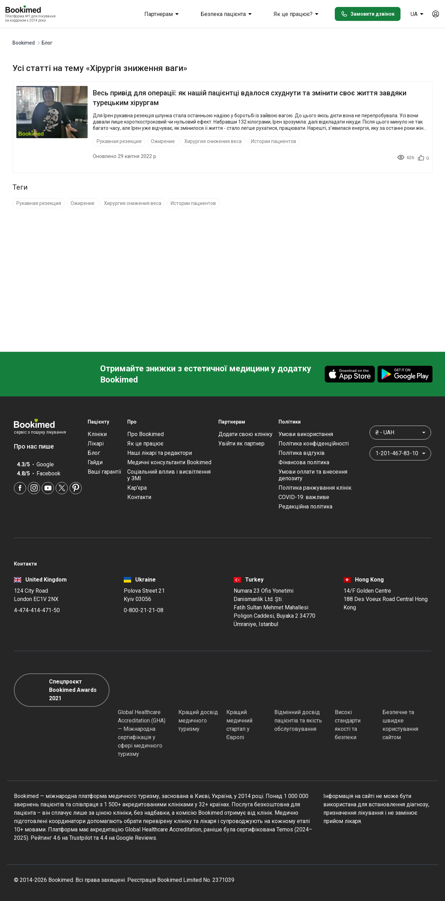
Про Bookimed (145, 434)
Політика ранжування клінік (314, 487)
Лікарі (96, 443)
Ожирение (163, 141)
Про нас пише (37, 446)
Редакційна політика (305, 506)
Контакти (139, 497)
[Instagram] (34, 488)
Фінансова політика (303, 462)
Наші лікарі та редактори (159, 453)
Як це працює (145, 443)
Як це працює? (297, 14)
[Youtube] (48, 488)
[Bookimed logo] (31, 9)
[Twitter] (62, 488)
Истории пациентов (273, 141)
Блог (94, 453)
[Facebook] (20, 488)
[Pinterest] (76, 488)
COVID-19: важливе (303, 497)
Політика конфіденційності (313, 443)
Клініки (97, 434)
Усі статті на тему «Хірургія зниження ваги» (100, 68)
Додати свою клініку (245, 434)
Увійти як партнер (241, 443)
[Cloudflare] (406, 690)
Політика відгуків (301, 453)
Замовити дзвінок (368, 13)
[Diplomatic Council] (347, 690)
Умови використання (305, 434)
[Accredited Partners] (286, 690)
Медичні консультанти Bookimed (169, 462)
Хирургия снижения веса (213, 141)
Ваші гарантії (104, 471)
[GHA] (130, 690)
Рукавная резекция (119, 141)
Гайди (95, 462)
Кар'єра (137, 487)
